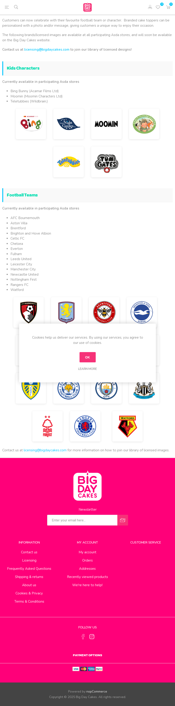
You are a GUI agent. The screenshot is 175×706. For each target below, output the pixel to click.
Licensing (29, 560)
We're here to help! (87, 585)
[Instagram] (91, 636)
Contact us (29, 552)
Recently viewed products (87, 577)
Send (122, 520)
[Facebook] (83, 636)
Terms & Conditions (29, 601)
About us (29, 585)
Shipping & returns (29, 577)
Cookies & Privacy (29, 593)
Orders (87, 560)
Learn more (87, 369)
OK (87, 357)
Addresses (87, 568)
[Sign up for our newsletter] (82, 520)
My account (87, 552)
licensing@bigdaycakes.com (46, 49)
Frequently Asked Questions (29, 568)
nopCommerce (96, 691)
